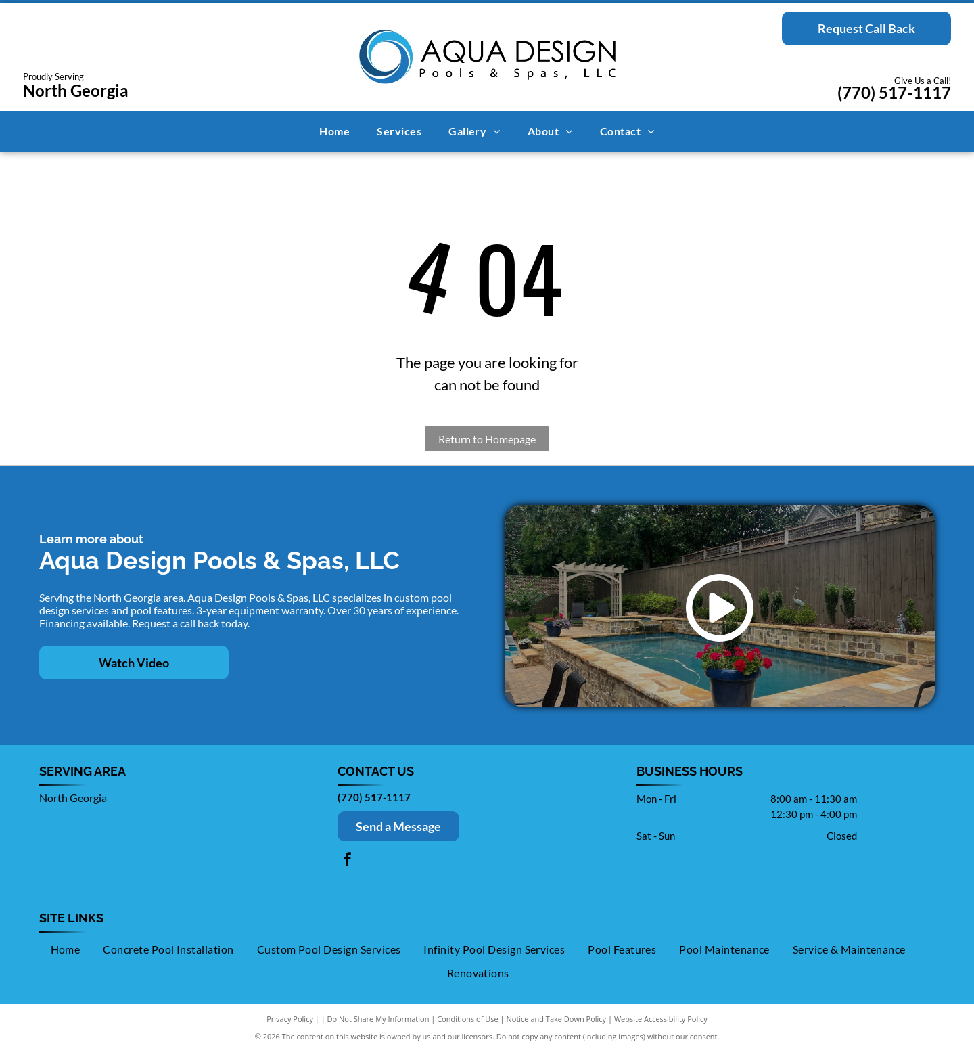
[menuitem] (334, 131)
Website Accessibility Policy (661, 1019)
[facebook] (348, 861)
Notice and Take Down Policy (557, 1019)
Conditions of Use (467, 1019)
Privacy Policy (289, 1019)
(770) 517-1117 (894, 92)
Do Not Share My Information (378, 1019)
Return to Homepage (487, 438)
